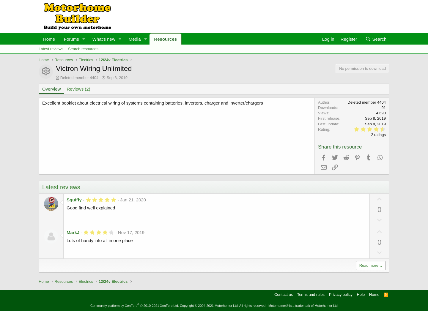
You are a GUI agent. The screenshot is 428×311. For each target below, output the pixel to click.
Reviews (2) (78, 88)
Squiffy (74, 199)
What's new (103, 39)
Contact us (283, 294)
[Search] (375, 39)
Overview (51, 88)
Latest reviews (51, 49)
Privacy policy (341, 294)
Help (361, 294)
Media (135, 39)
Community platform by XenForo (134, 305)
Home (49, 39)
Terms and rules (311, 294)
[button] (84, 39)
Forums (71, 39)
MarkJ (73, 232)
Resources (165, 39)
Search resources (83, 49)
